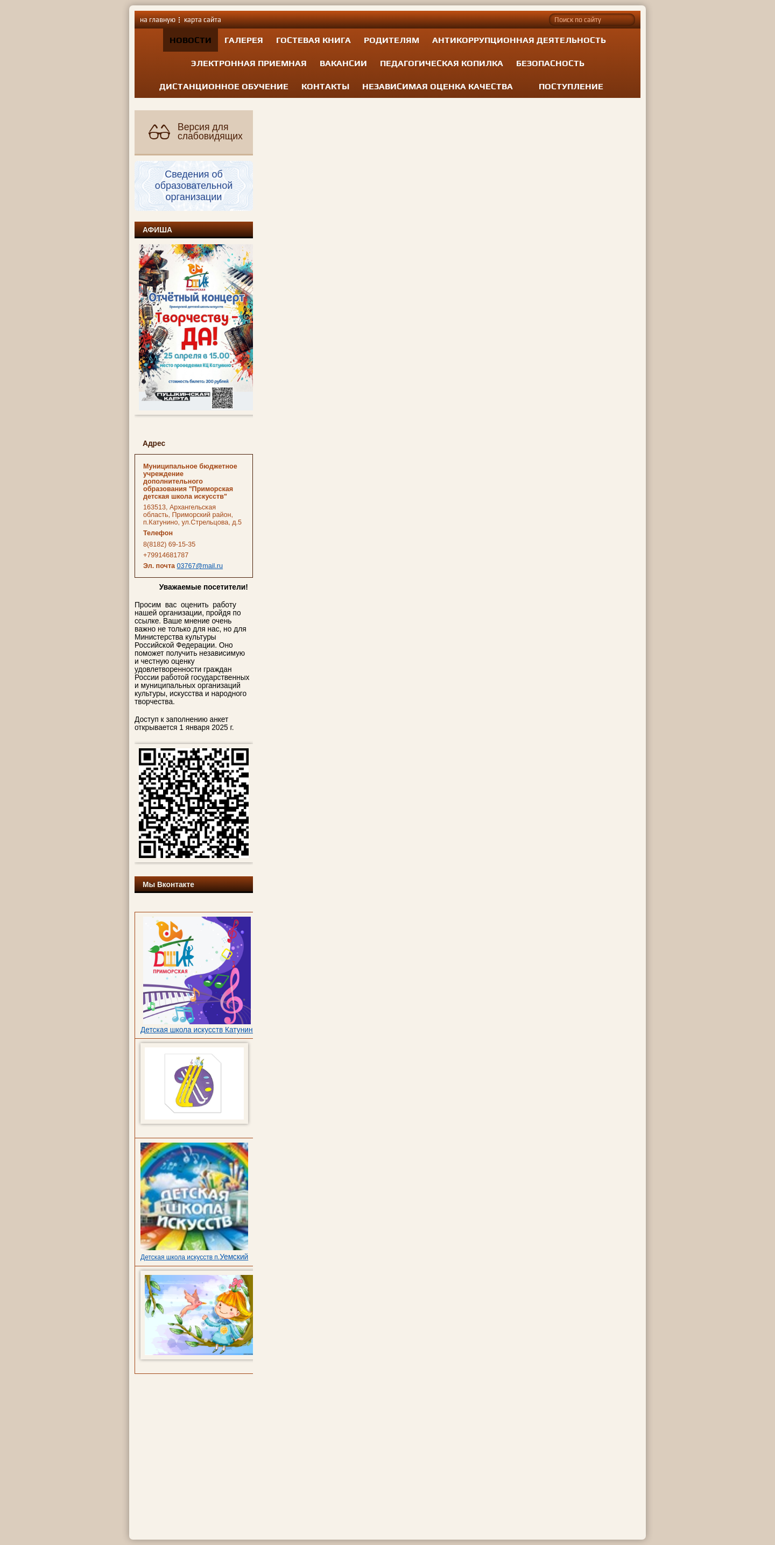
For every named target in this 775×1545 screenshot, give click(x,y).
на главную (157, 20)
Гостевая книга (313, 40)
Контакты (325, 86)
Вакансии (343, 63)
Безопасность (550, 63)
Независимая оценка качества (437, 86)
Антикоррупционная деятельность (519, 40)
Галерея (243, 40)
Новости (191, 40)
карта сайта (202, 20)
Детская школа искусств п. (180, 1257)
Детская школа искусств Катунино (198, 1030)
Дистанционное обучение (223, 86)
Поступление (571, 86)
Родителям (391, 40)
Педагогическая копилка (441, 63)
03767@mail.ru (200, 566)
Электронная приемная (249, 63)
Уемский (234, 1257)
